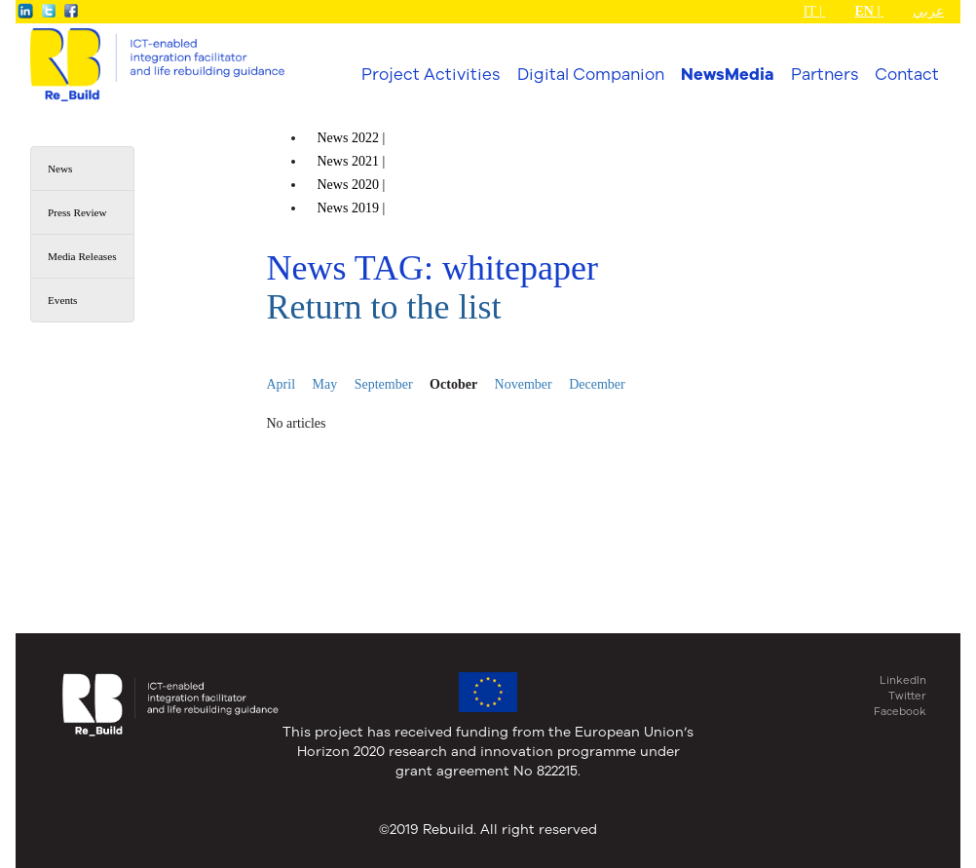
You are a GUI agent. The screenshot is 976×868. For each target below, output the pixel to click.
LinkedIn (903, 680)
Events (62, 300)
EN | (868, 11)
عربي (928, 11)
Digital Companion (590, 73)
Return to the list (384, 306)
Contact (907, 73)
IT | (815, 11)
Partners (824, 73)
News (60, 168)
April (281, 384)
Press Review (77, 212)
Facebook (900, 711)
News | (353, 138)
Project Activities (430, 73)
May (325, 384)
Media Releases (82, 256)
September (384, 384)
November (523, 384)
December (597, 384)
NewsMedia (727, 74)
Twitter (907, 695)
